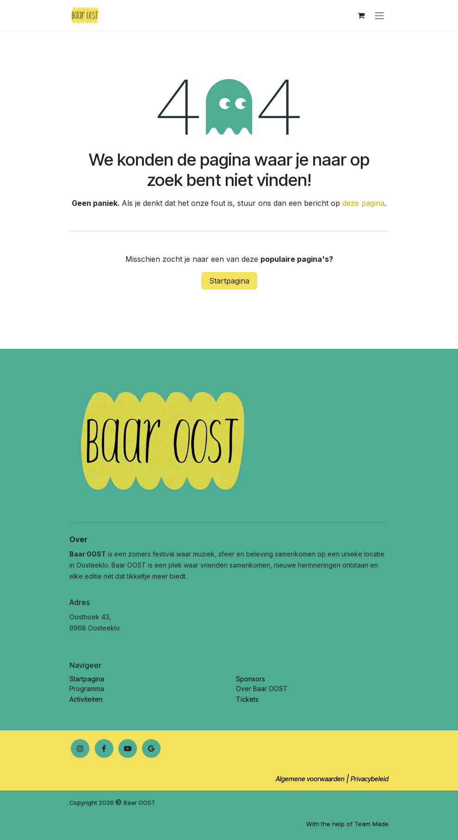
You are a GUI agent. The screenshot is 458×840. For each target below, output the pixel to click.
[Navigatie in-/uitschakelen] (379, 15)
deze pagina (363, 203)
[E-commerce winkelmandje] (361, 15)
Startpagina (229, 280)
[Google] (151, 748)
